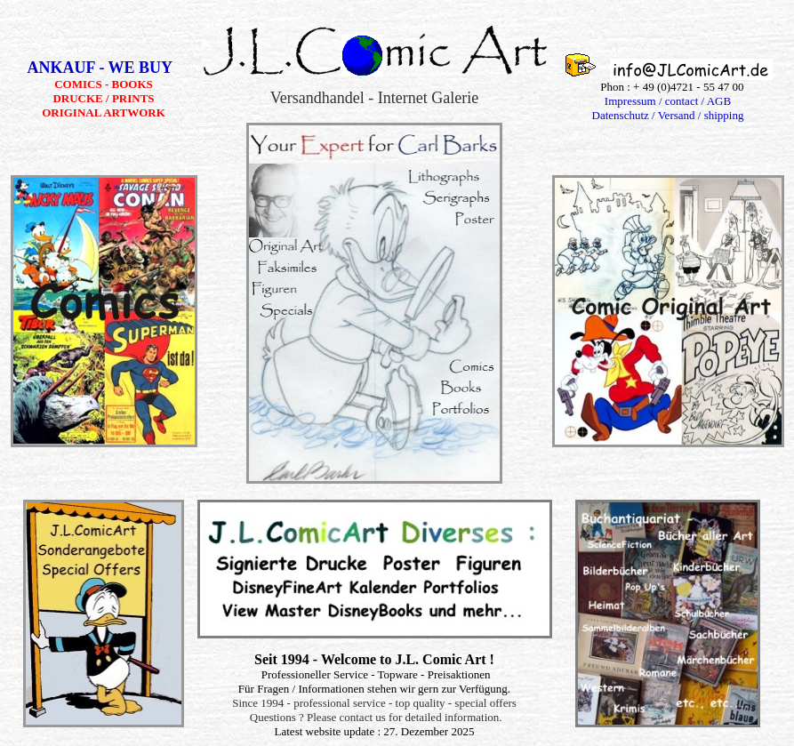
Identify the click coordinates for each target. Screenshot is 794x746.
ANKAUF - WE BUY (104, 67)
